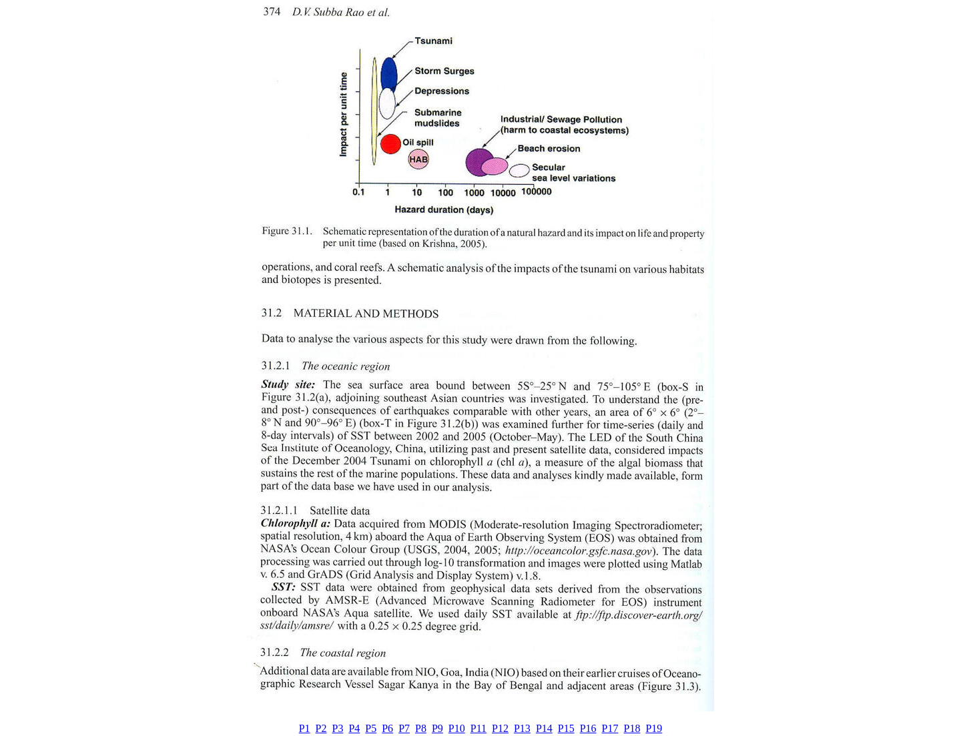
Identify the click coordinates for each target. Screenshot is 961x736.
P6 (387, 728)
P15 (566, 728)
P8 (420, 728)
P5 (370, 728)
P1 (304, 728)
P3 (338, 728)
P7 (404, 728)
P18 (632, 728)
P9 (437, 728)
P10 (456, 728)
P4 (354, 728)
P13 (522, 728)
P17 (610, 728)
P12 (500, 728)
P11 (478, 728)
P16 (588, 728)
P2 (321, 728)
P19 (653, 728)
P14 (544, 728)
